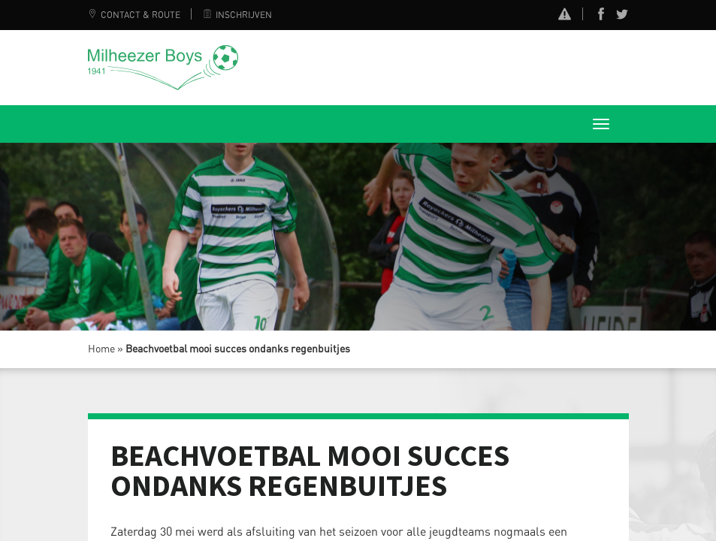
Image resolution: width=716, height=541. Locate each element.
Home (101, 349)
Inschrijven (237, 15)
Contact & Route (134, 15)
